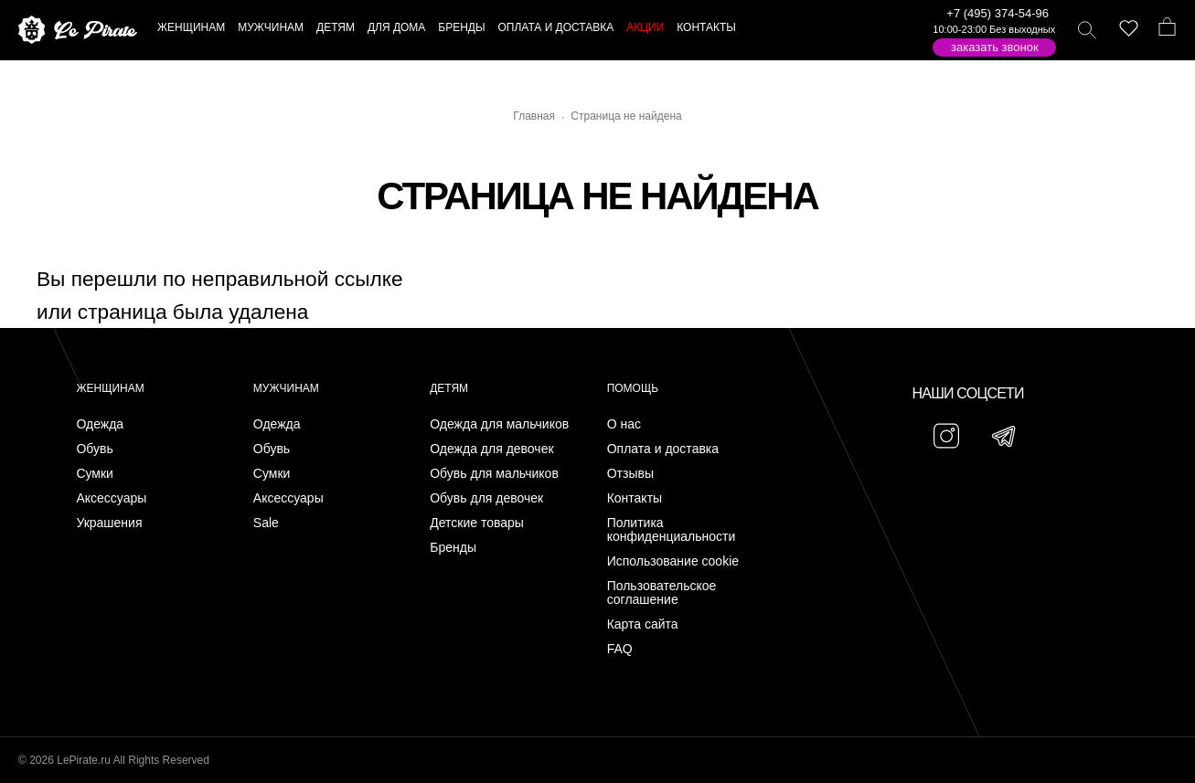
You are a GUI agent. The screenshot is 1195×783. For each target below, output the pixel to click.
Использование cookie (673, 561)
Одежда (99, 424)
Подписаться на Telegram (209, 741)
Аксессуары (111, 498)
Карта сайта (642, 624)
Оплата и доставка (663, 449)
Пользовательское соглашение (662, 593)
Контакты (634, 498)
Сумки (94, 474)
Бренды (453, 548)
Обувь (94, 449)
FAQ (620, 649)
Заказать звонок (995, 47)
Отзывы (630, 474)
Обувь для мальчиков (494, 474)
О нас (624, 424)
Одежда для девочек (491, 449)
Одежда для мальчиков (499, 424)
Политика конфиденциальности (671, 530)
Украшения (109, 523)
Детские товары (477, 523)
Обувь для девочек (486, 498)
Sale (266, 523)
